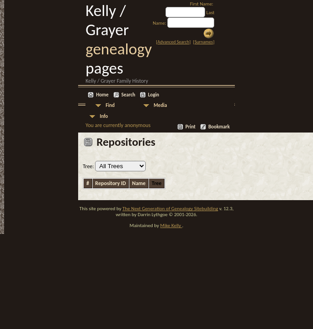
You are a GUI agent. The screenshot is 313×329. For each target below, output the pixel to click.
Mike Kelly (171, 225)
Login (153, 95)
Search (128, 95)
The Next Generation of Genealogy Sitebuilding (170, 209)
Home (102, 95)
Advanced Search (173, 42)
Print (191, 127)
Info (104, 116)
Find (110, 105)
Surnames (204, 42)
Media (160, 105)
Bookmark (219, 127)
